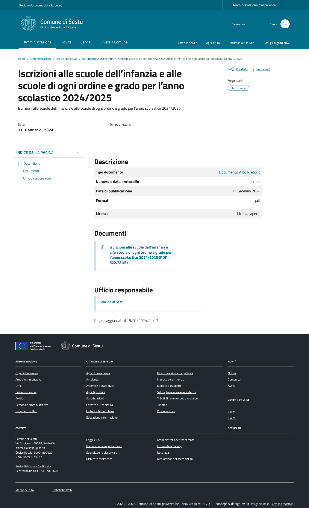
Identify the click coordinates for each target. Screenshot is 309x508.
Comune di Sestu (111, 301)
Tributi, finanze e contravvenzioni (177, 398)
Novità (66, 42)
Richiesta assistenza (99, 458)
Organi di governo (26, 373)
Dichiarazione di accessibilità (175, 458)
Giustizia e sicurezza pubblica (175, 373)
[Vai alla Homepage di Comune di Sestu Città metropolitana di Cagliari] (53, 24)
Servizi (85, 42)
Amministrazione (38, 42)
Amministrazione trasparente (254, 5)
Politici (19, 398)
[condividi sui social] (238, 69)
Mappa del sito (24, 490)
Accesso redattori (283, 504)
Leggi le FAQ (93, 439)
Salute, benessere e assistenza (176, 392)
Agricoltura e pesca (98, 373)
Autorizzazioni (95, 398)
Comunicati (235, 379)
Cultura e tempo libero (100, 411)
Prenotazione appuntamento (104, 446)
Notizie (232, 373)
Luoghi (232, 411)
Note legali (163, 452)
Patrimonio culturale (241, 42)
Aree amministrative (28, 379)
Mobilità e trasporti (169, 385)
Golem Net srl (188, 504)
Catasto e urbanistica (99, 404)
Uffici (18, 385)
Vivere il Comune (114, 42)
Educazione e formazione (102, 417)
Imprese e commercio (170, 379)
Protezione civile (187, 42)
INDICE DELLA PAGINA (35, 152)
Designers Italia (257, 504)
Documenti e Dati (26, 411)
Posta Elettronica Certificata (33, 466)
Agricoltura (213, 42)
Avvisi (231, 385)
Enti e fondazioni (25, 392)
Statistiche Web (62, 490)
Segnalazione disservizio (101, 452)
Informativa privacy (169, 446)
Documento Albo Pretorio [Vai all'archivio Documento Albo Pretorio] (240, 172)
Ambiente (92, 379)
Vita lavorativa (166, 411)
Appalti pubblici (95, 392)
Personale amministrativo (31, 404)
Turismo (162, 404)
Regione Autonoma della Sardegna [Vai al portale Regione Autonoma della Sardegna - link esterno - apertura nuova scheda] (40, 5)
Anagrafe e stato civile (100, 385)
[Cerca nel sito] (285, 24)
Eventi (232, 418)
